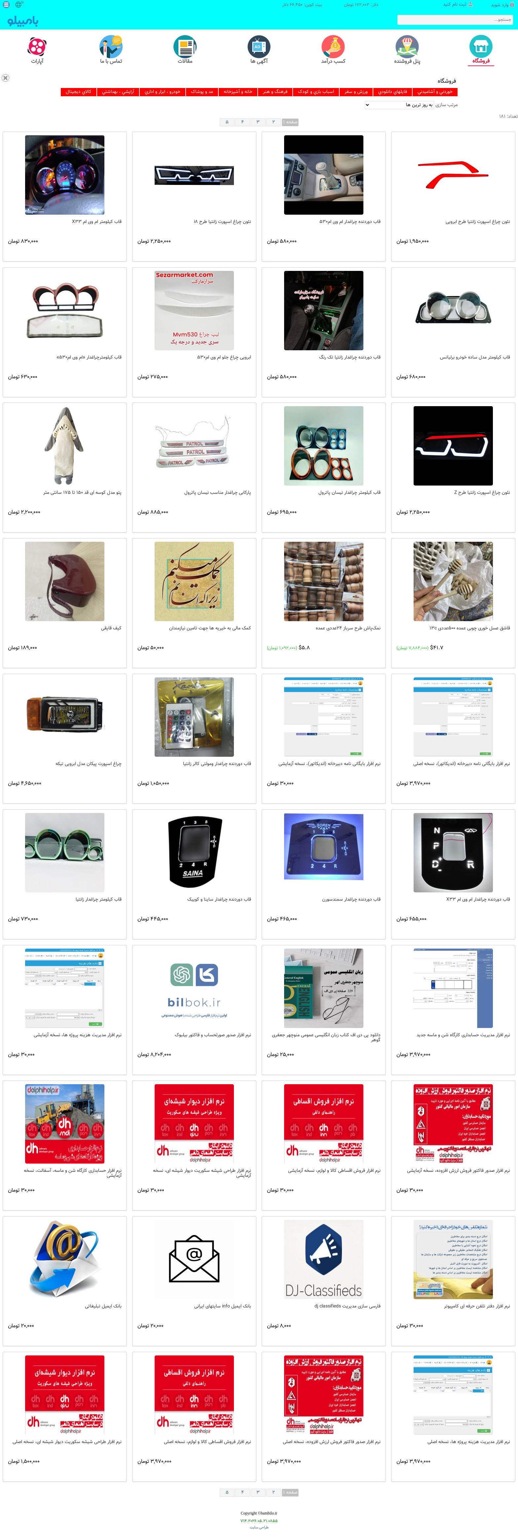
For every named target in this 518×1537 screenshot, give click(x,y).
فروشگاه (447, 81)
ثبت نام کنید (454, 4)
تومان (348, 5)
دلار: (374, 5)
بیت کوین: (313, 5)
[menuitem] (78, 92)
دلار (285, 5)
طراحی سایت (259, 1527)
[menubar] (259, 92)
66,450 (296, 5)
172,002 (362, 5)
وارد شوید (499, 5)
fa (22, 3)
